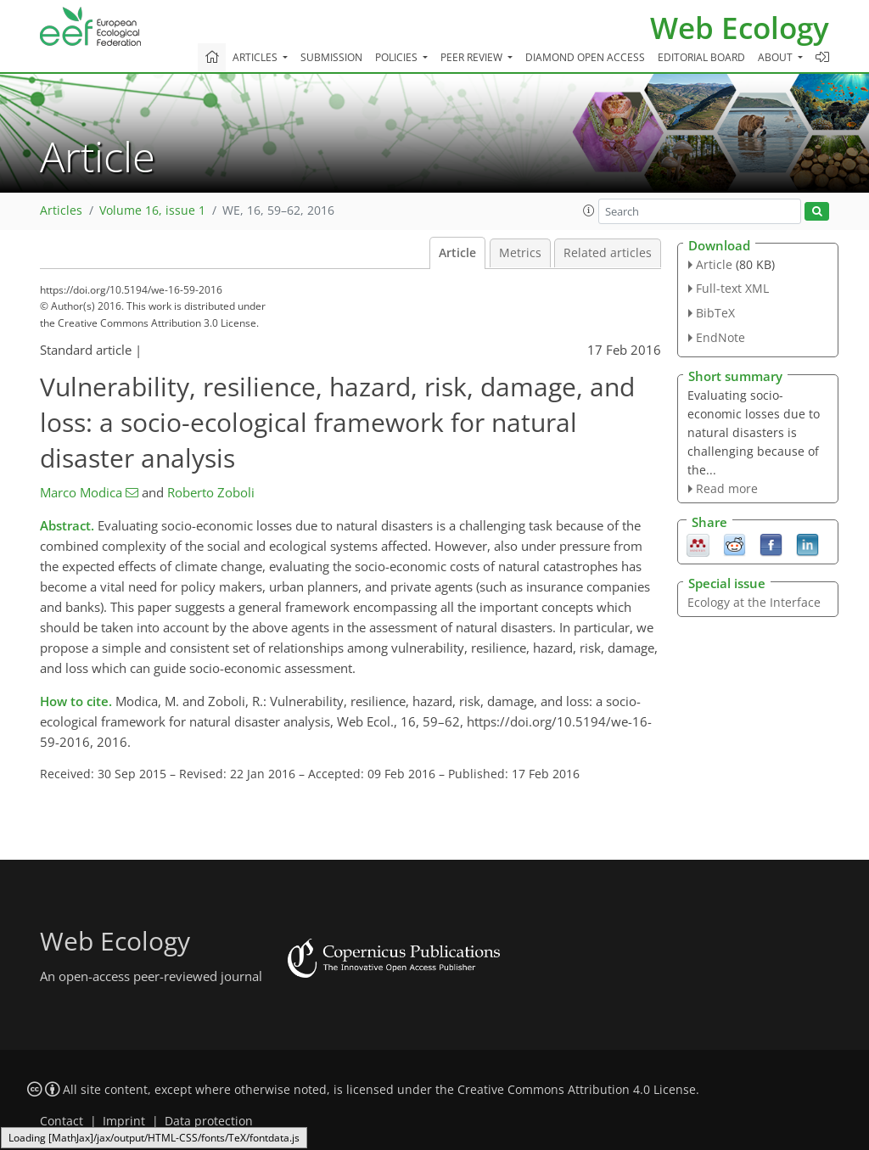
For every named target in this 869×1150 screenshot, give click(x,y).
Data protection (209, 1121)
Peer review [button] (472, 57)
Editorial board (701, 57)
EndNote (720, 337)
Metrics (520, 253)
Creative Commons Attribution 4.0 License (576, 1089)
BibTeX (715, 313)
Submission (331, 57)
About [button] (776, 57)
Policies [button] (397, 57)
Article (457, 253)
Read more (727, 488)
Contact (61, 1121)
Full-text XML (732, 288)
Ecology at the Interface (754, 602)
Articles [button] (256, 57)
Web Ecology (739, 28)
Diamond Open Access (585, 57)
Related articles (607, 253)
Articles (61, 210)
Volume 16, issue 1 (152, 210)
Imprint (124, 1121)
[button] (589, 210)
